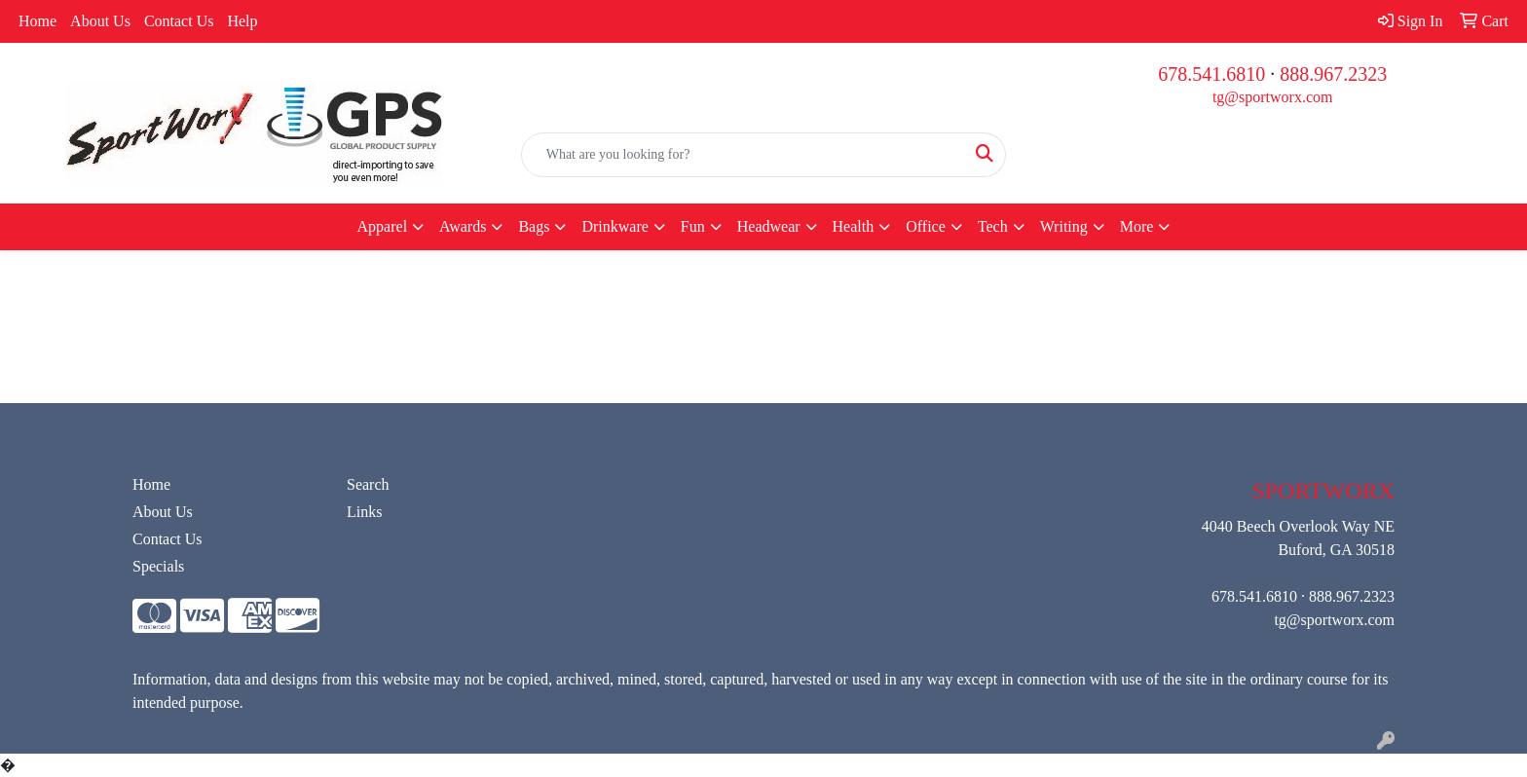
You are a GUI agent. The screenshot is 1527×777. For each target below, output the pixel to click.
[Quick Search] (743, 154)
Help (242, 21)
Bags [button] (533, 226)
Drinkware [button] (614, 226)
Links (364, 511)
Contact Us (179, 21)
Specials (158, 566)
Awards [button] (462, 226)
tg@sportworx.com (1272, 97)
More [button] (1137, 226)
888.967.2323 (1333, 74)
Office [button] (926, 226)
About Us (100, 21)
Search (368, 484)
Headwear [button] (769, 226)
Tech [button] (993, 226)
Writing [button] (1064, 226)
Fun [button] (693, 226)
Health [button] (854, 226)
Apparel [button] (382, 226)
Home (37, 21)
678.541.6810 (1211, 74)
